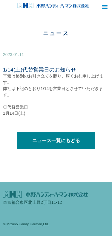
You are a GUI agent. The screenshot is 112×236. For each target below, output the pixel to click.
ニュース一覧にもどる (56, 140)
